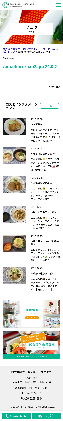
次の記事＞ (54, 86)
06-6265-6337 (16, 416)
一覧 (49, 106)
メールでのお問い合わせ (47, 415)
